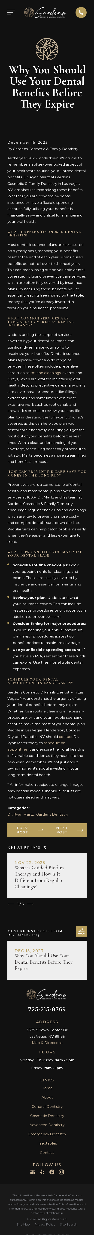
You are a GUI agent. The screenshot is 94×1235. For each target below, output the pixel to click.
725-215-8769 (47, 1009)
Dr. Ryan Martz (20, 814)
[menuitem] (23, 1224)
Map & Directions (47, 1042)
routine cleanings (45, 373)
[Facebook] (51, 1172)
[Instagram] (61, 1172)
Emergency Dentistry (47, 1134)
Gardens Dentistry (52, 814)
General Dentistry (47, 1106)
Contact (47, 1152)
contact (66, 736)
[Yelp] (42, 1172)
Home (47, 1088)
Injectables (47, 1143)
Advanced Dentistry (47, 1125)
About (47, 1097)
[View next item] (30, 904)
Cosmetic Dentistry (47, 1116)
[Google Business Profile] (32, 1172)
